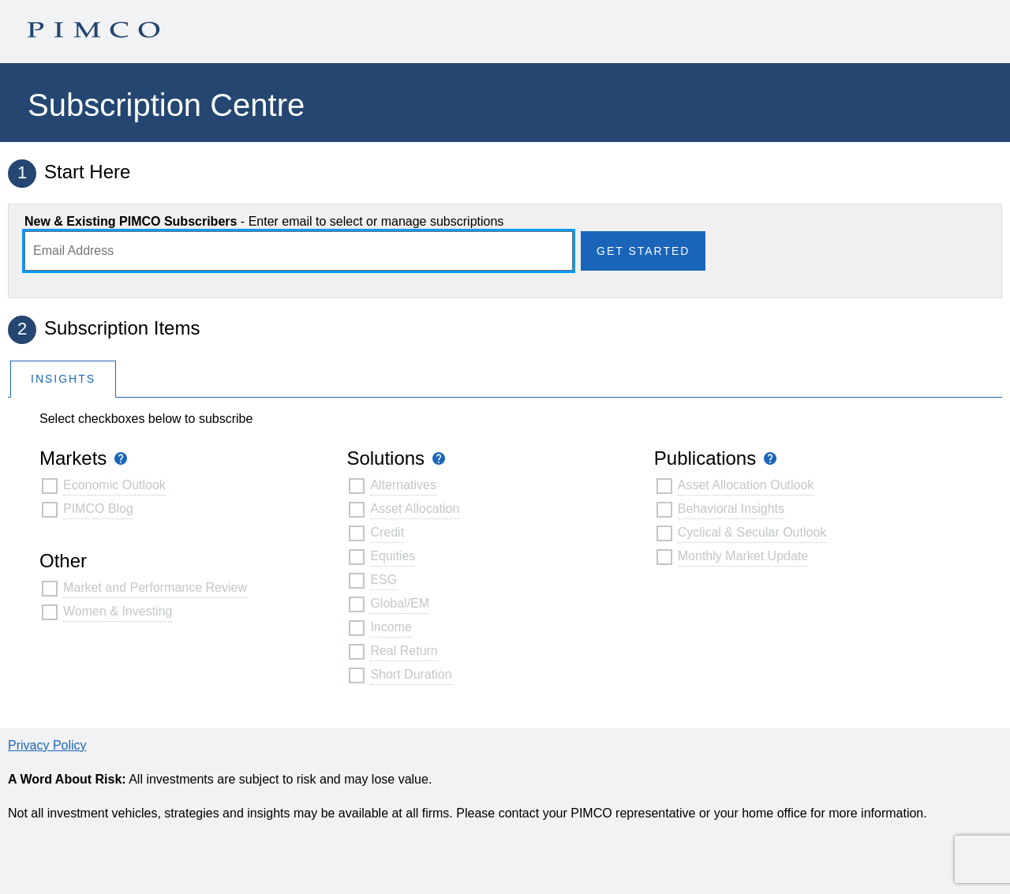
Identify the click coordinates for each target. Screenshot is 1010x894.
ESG (383, 579)
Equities (392, 556)
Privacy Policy (47, 745)
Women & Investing (117, 611)
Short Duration (410, 674)
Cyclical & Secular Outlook (752, 532)
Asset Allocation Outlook (746, 485)
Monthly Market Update (743, 556)
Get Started (643, 251)
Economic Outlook (114, 485)
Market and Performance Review (155, 587)
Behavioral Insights (731, 508)
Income (390, 627)
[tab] (63, 378)
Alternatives (403, 485)
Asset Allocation (414, 508)
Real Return (403, 650)
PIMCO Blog (98, 508)
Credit (387, 532)
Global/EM (399, 603)
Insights (63, 378)
